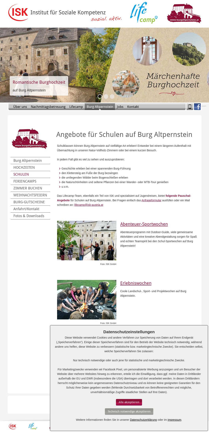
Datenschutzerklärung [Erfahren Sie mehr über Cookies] (143, 419)
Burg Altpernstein (100, 107)
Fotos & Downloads (28, 216)
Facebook (197, 106)
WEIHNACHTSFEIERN (30, 195)
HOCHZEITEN (24, 167)
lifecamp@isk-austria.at (88, 204)
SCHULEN (21, 174)
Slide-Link (39, 86)
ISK (12, 426)
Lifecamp (76, 107)
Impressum (174, 419)
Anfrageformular (151, 200)
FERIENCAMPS (24, 181)
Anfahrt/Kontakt (26, 209)
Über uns (20, 107)
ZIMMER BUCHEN (27, 188)
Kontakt (133, 107)
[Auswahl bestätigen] (129, 402)
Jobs (120, 107)
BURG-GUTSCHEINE (29, 202)
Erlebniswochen (136, 283)
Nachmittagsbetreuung (48, 107)
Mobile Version (189, 106)
